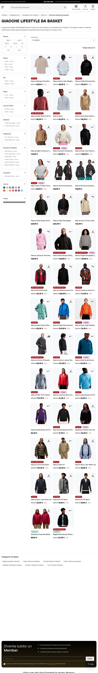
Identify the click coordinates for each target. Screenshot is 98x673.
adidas (9, 61)
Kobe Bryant (11, 151)
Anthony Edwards (12, 154)
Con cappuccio (11, 137)
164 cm (15, 43)
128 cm (8, 40)
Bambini (9, 83)
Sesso (14, 91)
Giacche (44, 15)
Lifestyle (4, 15)
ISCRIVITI (90, 658)
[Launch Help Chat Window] (90, 664)
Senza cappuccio (12, 140)
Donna (9, 97)
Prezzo (14, 198)
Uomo (9, 95)
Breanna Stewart (12, 165)
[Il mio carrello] (92, 7)
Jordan (9, 69)
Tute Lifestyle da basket (55, 565)
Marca (14, 58)
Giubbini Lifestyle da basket (34, 565)
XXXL (19, 50)
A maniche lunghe (12, 123)
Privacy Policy (52, 663)
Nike (8, 64)
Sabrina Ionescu (12, 162)
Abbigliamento (15, 15)
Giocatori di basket (14, 148)
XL (22, 46)
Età (14, 77)
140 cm (20, 40)
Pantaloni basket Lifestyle (51, 561)
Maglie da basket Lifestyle (11, 561)
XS (22, 43)
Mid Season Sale (12, 176)
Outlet (9, 111)
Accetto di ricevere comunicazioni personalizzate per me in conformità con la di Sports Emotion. (36, 663)
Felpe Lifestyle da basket (31, 561)
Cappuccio (14, 134)
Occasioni (14, 173)
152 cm (7, 43)
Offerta (9, 109)
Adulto (9, 81)
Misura (14, 36)
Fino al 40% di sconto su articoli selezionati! (69, 1)
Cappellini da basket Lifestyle (12, 565)
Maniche (14, 120)
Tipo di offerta (14, 105)
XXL (8, 50)
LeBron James (11, 159)
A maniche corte (12, 126)
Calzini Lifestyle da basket (72, 561)
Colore (14, 184)
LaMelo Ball (10, 156)
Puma (9, 67)
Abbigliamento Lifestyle (30, 15)
